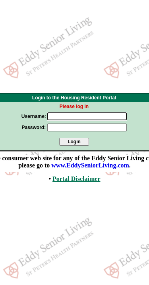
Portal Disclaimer (76, 178)
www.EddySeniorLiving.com (90, 165)
